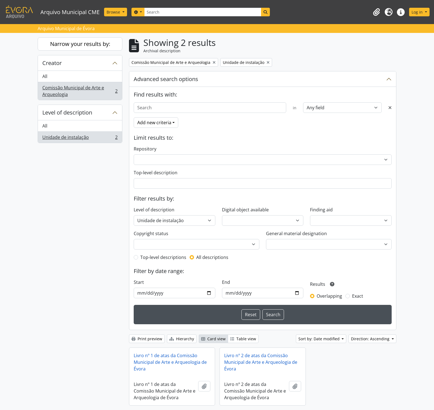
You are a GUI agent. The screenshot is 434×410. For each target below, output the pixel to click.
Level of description (67, 112)
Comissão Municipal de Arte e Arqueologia (80, 91)
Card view (213, 338)
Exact (357, 296)
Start (139, 282)
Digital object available (245, 210)
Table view (243, 338)
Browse (114, 12)
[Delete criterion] (390, 107)
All (44, 76)
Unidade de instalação (80, 138)
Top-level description (155, 173)
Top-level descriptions (163, 257)
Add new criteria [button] (154, 123)
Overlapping (329, 296)
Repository (145, 149)
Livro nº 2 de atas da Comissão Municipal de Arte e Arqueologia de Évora (260, 362)
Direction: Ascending (371, 338)
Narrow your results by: (80, 44)
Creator (52, 63)
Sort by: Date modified (319, 338)
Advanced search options (166, 79)
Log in (418, 12)
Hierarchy (181, 338)
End (226, 282)
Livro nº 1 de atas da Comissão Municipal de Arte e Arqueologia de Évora (170, 362)
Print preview (146, 338)
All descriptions (212, 257)
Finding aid (321, 210)
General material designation (296, 233)
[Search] (202, 12)
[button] (376, 12)
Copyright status (151, 233)
